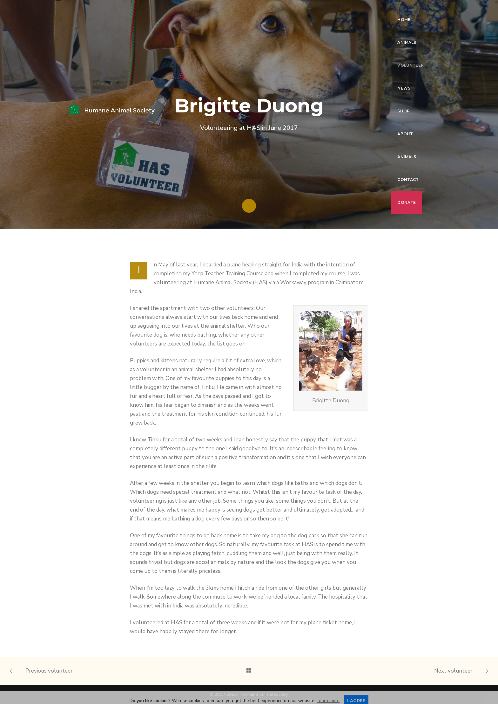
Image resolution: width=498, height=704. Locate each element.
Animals (206, 11)
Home (177, 11)
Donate (180, 34)
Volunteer (241, 11)
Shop (299, 11)
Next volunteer (453, 670)
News (273, 11)
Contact (388, 11)
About (325, 11)
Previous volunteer (49, 670)
